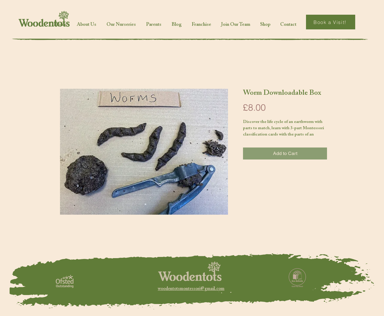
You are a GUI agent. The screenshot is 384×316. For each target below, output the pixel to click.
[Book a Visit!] (330, 22)
